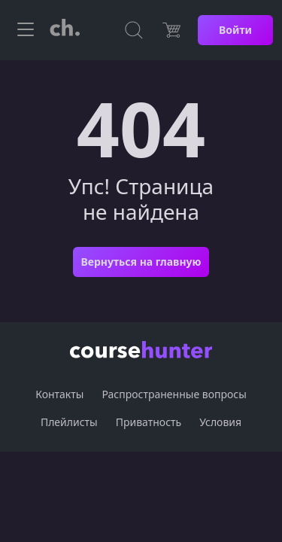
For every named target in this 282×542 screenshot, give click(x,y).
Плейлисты (69, 422)
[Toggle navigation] (25, 30)
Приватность (148, 422)
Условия (220, 422)
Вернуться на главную (140, 261)
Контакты (59, 394)
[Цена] (171, 30)
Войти (235, 30)
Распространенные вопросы (174, 394)
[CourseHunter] (65, 30)
